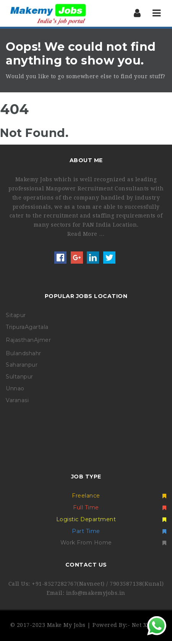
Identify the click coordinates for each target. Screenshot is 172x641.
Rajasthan (20, 340)
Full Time (119, 507)
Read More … (86, 234)
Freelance (119, 495)
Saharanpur (21, 364)
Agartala (37, 327)
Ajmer (42, 340)
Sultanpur (19, 376)
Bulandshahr (23, 353)
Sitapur (16, 315)
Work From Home (113, 542)
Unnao (15, 388)
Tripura (15, 327)
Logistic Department (111, 519)
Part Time (119, 531)
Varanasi (17, 400)
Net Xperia (147, 625)
